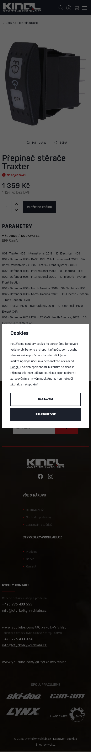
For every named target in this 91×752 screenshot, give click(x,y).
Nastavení (45, 399)
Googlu (15, 367)
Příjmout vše (46, 414)
